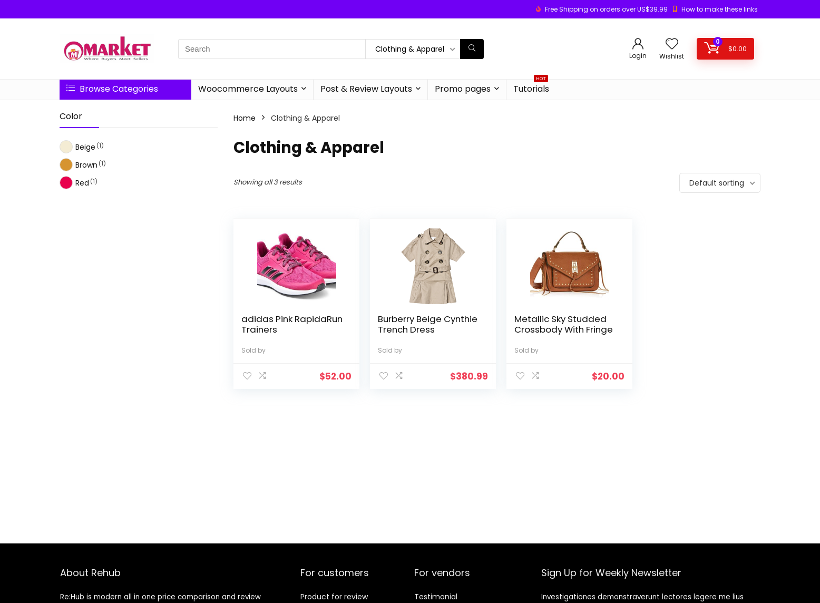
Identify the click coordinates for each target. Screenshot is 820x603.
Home (244, 118)
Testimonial (435, 596)
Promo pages (463, 89)
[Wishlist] (672, 44)
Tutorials (531, 87)
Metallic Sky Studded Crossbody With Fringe (559, 324)
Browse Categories (112, 89)
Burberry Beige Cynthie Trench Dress (425, 324)
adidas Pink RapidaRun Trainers (284, 324)
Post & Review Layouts (366, 89)
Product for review (334, 596)
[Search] (472, 49)
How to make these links (719, 9)
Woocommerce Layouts (248, 89)
